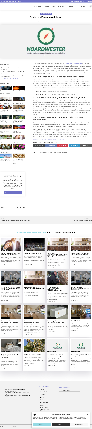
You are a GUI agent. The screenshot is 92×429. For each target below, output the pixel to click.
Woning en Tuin (46, 13)
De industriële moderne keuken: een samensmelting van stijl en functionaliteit (10, 288)
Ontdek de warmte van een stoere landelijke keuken (32, 321)
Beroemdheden (44, 391)
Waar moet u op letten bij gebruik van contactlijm (55, 355)
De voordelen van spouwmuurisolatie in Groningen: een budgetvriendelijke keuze (55, 288)
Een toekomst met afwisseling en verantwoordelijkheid (4, 121)
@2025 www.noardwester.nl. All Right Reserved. (12, 426)
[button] (87, 414)
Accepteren (42, 424)
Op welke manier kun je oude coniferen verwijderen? (11, 68)
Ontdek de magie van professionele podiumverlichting (18, 131)
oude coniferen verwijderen (73, 63)
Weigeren (60, 424)
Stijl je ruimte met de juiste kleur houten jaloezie (81, 355)
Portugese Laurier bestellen (32, 354)
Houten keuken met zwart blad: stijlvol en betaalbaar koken (80, 254)
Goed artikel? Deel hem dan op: (10, 78)
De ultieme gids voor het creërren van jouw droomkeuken (34, 287)
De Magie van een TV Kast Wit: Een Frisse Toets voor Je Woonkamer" (10, 356)
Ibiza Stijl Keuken (76, 321)
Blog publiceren (73, 6)
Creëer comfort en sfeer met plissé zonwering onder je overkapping (5, 151)
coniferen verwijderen (46, 152)
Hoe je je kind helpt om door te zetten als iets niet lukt (5, 141)
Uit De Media (37, 6)
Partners (46, 6)
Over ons (42, 397)
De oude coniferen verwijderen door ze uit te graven (12, 72)
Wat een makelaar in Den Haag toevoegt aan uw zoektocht (18, 141)
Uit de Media (43, 394)
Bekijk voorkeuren (79, 424)
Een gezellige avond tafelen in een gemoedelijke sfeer (4, 112)
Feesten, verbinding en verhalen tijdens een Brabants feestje (18, 121)
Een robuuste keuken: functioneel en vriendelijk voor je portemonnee (81, 288)
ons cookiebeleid (50, 419)
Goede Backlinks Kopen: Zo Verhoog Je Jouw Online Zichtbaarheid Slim (45, 410)
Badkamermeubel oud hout (32, 253)
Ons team (42, 399)
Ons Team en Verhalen (59, 6)
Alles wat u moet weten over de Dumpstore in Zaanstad (5, 131)
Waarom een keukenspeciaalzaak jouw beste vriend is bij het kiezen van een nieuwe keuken (57, 255)
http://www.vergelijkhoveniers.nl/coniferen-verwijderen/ (48, 139)
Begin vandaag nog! (12, 176)
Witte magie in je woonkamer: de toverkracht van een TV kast (57, 321)
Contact (83, 6)
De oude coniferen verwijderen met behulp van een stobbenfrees (13, 75)
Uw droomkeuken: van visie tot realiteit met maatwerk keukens (11, 321)
